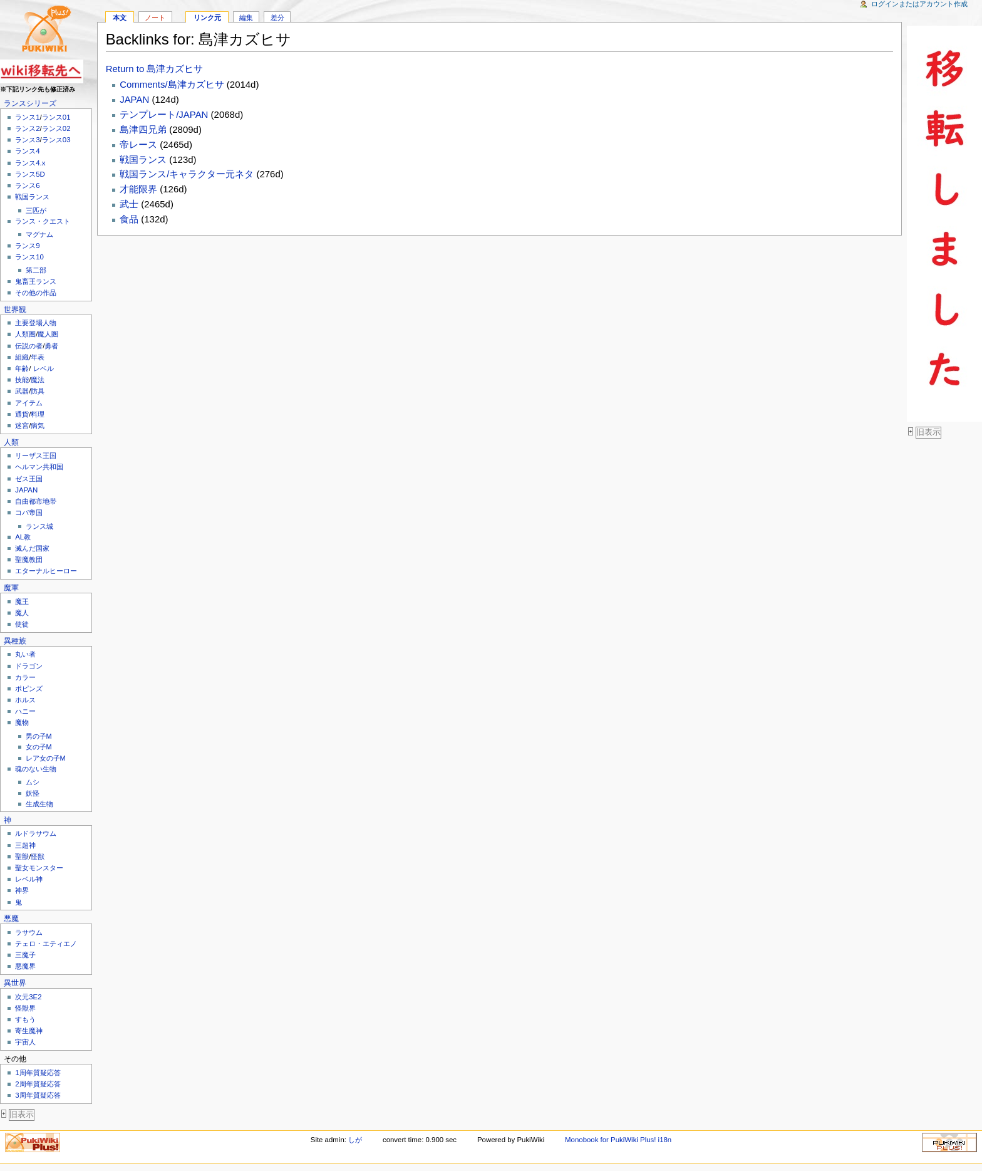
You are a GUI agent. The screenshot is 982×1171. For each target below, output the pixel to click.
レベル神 (29, 879)
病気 (37, 425)
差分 (277, 17)
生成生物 (39, 804)
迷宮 (22, 425)
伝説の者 (29, 346)
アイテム (29, 403)
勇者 (51, 346)
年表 (37, 357)
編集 (246, 17)
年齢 (22, 368)
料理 (37, 414)
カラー (25, 677)
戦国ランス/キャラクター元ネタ (187, 174)
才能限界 (138, 189)
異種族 (15, 641)
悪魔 (11, 918)
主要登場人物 (35, 322)
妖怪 (32, 793)
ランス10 (29, 257)
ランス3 (27, 139)
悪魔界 (25, 966)
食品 (129, 219)
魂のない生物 (35, 769)
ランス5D (30, 174)
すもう (25, 1019)
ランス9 (27, 245)
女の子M (39, 747)
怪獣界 (25, 1008)
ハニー (25, 711)
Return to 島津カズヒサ (155, 68)
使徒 (22, 624)
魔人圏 (48, 334)
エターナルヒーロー (46, 571)
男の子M (39, 736)
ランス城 (39, 526)
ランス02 (56, 128)
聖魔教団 (29, 559)
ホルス (25, 700)
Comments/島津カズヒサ (172, 84)
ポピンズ (29, 688)
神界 (22, 890)
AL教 (23, 537)
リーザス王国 (35, 455)
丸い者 (25, 654)
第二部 (36, 270)
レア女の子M (46, 758)
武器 (22, 391)
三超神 (25, 845)
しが (355, 1139)
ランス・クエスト (42, 221)
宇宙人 (25, 1042)
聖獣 (22, 856)
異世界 (15, 983)
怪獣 (37, 856)
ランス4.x (30, 163)
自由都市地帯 (35, 501)
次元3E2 (28, 997)
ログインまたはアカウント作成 (919, 4)
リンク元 (207, 17)
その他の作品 (35, 292)
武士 (129, 204)
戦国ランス (32, 196)
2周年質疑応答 (37, 1084)
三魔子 (25, 955)
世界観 (15, 309)
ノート (155, 17)
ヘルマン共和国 (39, 467)
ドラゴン (29, 666)
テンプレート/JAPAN (164, 114)
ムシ (32, 782)
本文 (120, 17)
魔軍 (11, 587)
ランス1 (27, 117)
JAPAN (26, 490)
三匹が (36, 210)
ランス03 (56, 139)
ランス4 (27, 151)
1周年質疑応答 (37, 1072)
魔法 (37, 379)
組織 (22, 357)
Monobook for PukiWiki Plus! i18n (618, 1139)
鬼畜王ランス (35, 281)
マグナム (39, 234)
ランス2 (27, 128)
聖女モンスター (39, 868)
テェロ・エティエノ (46, 943)
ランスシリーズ (30, 103)
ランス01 (56, 117)
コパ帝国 (29, 512)
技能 (22, 379)
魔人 (22, 613)
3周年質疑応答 (37, 1095)
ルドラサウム (35, 833)
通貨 (22, 414)
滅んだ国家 (32, 548)
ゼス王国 (29, 478)
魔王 (22, 601)
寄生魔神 (29, 1030)
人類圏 (25, 334)
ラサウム (29, 932)
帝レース (138, 144)
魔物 (22, 722)
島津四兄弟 (143, 129)
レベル (43, 368)
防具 (37, 391)
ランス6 (27, 185)
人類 (11, 442)
